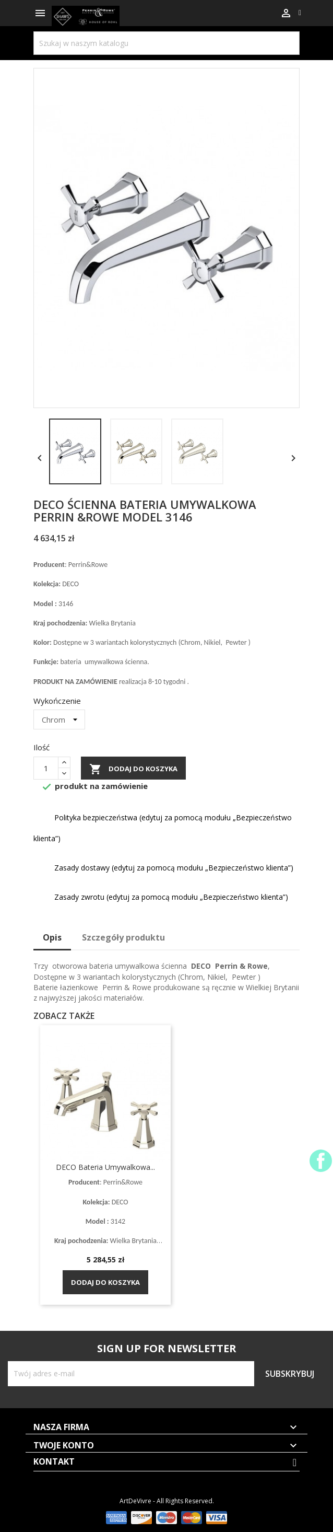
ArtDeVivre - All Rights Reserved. (167, 1500)
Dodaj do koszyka (133, 769)
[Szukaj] (166, 43)
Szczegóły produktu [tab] (123, 937)
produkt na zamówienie (94, 787)
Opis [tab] (52, 937)
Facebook (321, 1161)
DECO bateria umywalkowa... (105, 1167)
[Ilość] (45, 768)
